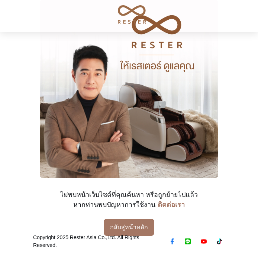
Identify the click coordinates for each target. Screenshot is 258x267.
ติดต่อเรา (171, 204)
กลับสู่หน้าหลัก (129, 227)
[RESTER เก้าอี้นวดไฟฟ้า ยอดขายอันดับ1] (129, 14)
